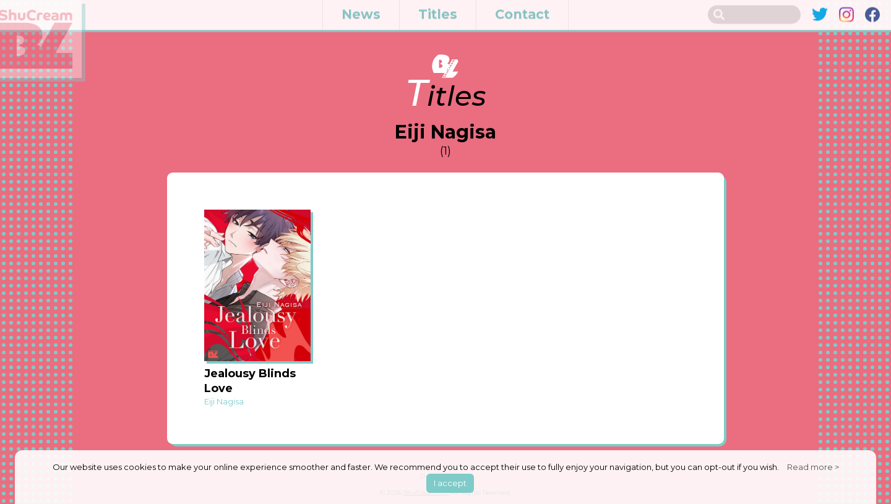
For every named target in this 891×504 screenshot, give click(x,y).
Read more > (813, 467)
